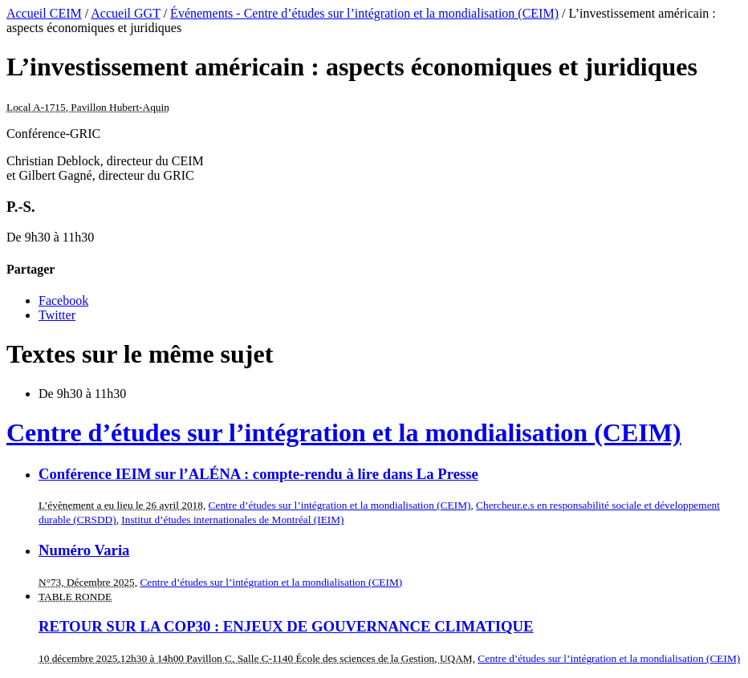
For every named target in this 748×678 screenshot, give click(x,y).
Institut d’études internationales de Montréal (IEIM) (232, 520)
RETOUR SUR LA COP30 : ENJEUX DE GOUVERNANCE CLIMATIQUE (286, 626)
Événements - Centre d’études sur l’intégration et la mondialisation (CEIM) (364, 13)
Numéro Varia (84, 550)
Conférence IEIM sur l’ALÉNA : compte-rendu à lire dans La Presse (258, 473)
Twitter (57, 315)
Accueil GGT (125, 13)
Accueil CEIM (44, 13)
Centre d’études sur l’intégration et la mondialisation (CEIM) (343, 432)
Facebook (63, 300)
